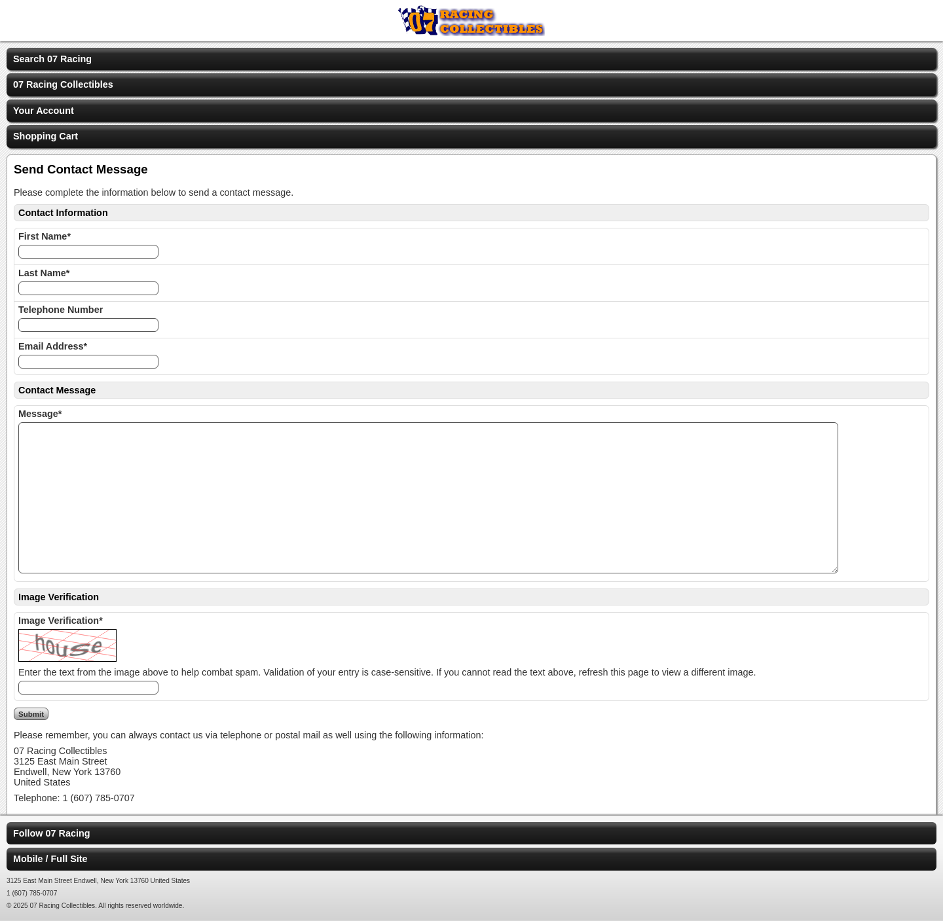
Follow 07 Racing (51, 833)
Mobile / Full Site (50, 859)
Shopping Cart (45, 136)
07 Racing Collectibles (63, 84)
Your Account (43, 110)
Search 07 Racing (52, 59)
